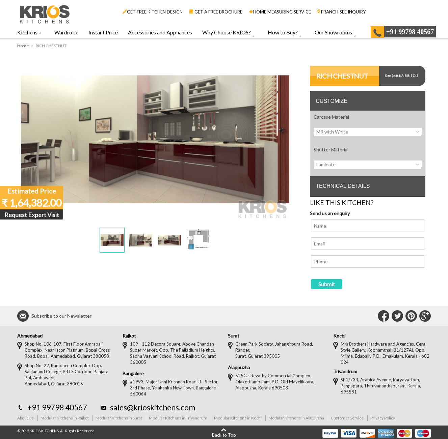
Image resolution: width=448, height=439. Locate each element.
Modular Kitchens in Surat (119, 417)
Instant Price (103, 32)
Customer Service (347, 417)
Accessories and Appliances (160, 32)
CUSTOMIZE (331, 101)
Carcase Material (331, 117)
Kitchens (27, 32)
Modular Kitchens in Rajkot (65, 417)
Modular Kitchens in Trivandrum (178, 417)
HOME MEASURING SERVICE (280, 11)
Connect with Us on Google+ (425, 316)
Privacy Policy (382, 417)
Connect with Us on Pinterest (411, 316)
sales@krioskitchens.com (152, 407)
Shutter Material (331, 149)
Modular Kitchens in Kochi (238, 417)
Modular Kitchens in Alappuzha (296, 417)
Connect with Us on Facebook (383, 316)
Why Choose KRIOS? (226, 32)
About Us (25, 417)
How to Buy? (283, 32)
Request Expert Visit (31, 214)
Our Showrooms (333, 32)
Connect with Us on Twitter (397, 316)
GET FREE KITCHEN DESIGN (153, 11)
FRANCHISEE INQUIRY (341, 11)
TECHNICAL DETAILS (343, 186)
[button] (112, 240)
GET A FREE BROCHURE (215, 11)
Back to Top (224, 434)
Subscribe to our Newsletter (61, 316)
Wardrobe (66, 32)
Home (23, 45)
